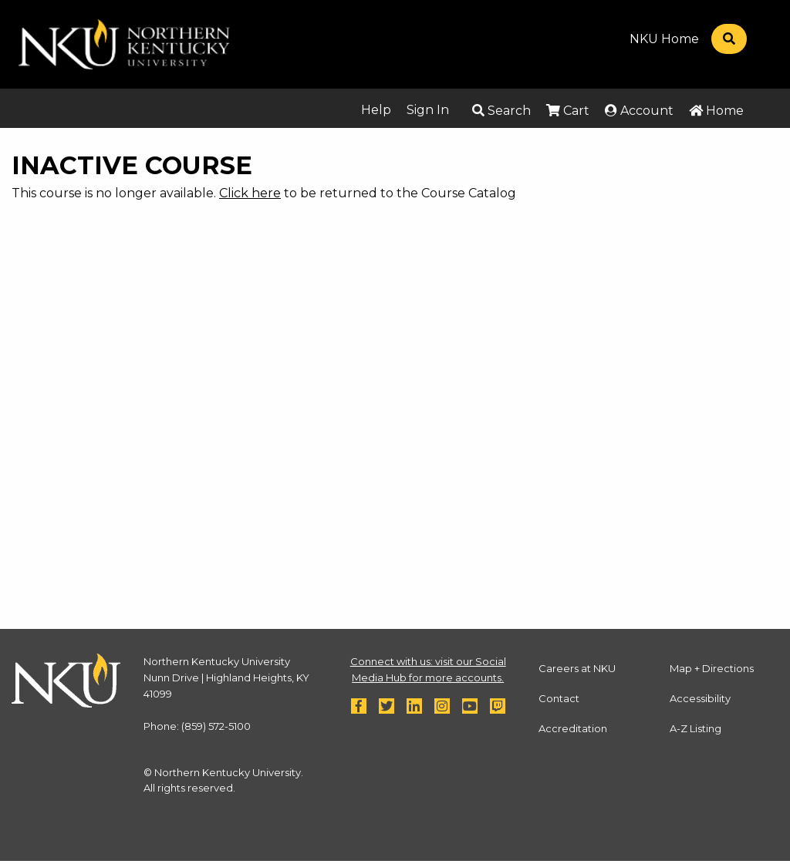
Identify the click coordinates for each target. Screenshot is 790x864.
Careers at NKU (577, 668)
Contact (558, 698)
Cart (567, 110)
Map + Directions (712, 668)
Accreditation (572, 728)
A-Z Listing (695, 728)
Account (639, 110)
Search (501, 110)
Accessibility (700, 698)
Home (716, 110)
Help (376, 110)
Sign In (428, 110)
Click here (250, 193)
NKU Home (664, 39)
